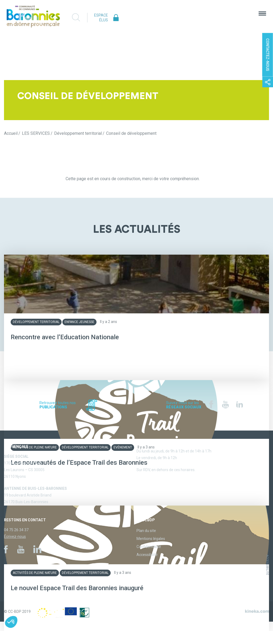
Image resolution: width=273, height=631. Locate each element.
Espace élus (101, 17)
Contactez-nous (268, 54)
